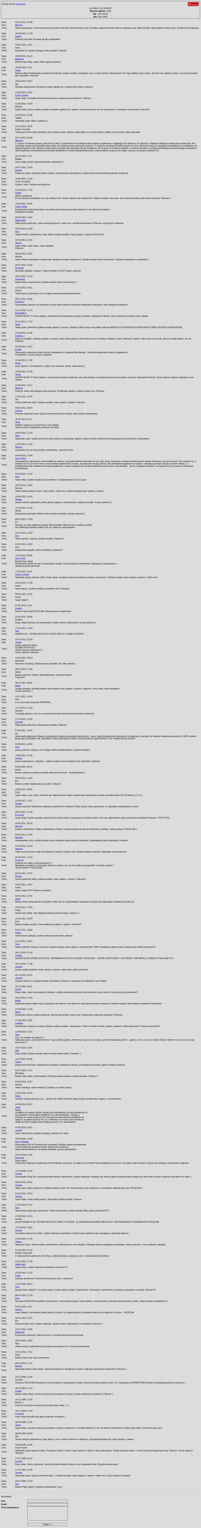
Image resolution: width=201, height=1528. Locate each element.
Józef (17, 324)
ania (17, 1208)
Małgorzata (20, 220)
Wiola (17, 686)
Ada (17, 1051)
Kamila (18, 349)
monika (18, 758)
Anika (17, 70)
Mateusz (19, 140)
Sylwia (18, 36)
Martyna (19, 25)
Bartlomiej (20, 1332)
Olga (17, 1034)
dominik (18, 978)
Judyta (18, 642)
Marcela (19, 826)
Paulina (18, 608)
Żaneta (18, 876)
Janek (18, 374)
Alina (17, 436)
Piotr (17, 477)
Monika (18, 1366)
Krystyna (19, 860)
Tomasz (18, 1473)
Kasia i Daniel (21, 95)
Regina (18, 170)
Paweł (18, 933)
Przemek (19, 268)
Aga (17, 536)
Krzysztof (19, 815)
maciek (18, 1130)
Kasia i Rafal (21, 206)
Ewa (17, 1298)
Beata (18, 1001)
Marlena (19, 388)
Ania (17, 747)
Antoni (18, 989)
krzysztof (19, 1414)
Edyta (18, 1096)
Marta (18, 1012)
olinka (18, 1425)
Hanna (18, 1062)
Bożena (18, 447)
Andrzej (18, 411)
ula (16, 84)
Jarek (17, 1107)
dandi (17, 899)
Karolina (19, 722)
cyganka (19, 1023)
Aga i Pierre (20, 458)
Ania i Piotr (20, 558)
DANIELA (19, 302)
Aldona (18, 1242)
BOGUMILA (20, 313)
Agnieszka (20, 279)
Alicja (17, 422)
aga (17, 1484)
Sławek (18, 499)
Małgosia (19, 59)
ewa (17, 231)
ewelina (18, 967)
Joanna (18, 1196)
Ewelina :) (19, 336)
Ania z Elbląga (22, 1142)
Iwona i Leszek (22, 574)
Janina (18, 243)
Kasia (17, 363)
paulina (18, 1309)
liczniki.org (20, 4)
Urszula (18, 1185)
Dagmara (19, 1158)
